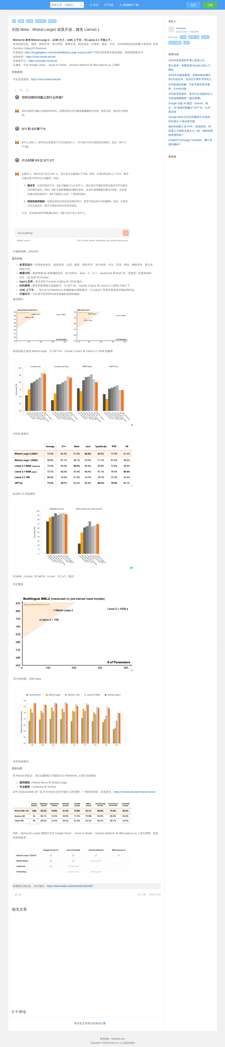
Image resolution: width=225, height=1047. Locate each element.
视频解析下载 (129, 4)
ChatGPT (40, 21)
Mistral (52, 21)
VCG (183, 37)
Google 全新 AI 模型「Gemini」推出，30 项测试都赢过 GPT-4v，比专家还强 (189, 107)
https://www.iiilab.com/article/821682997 (70, 886)
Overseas (181, 28)
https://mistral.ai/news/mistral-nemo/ (134, 791)
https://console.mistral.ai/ (43, 60)
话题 (108, 4)
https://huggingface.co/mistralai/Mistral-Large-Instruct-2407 (59, 52)
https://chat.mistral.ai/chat (41, 56)
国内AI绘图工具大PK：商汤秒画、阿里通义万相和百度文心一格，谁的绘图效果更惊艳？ (190, 130)
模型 (21, 21)
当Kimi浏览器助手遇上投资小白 (186, 60)
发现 (94, 4)
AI (14, 21)
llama (29, 21)
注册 (210, 5)
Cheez (205, 37)
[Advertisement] (86, 961)
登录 (193, 5)
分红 (186, 42)
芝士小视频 (175, 42)
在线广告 (193, 37)
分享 (142, 894)
